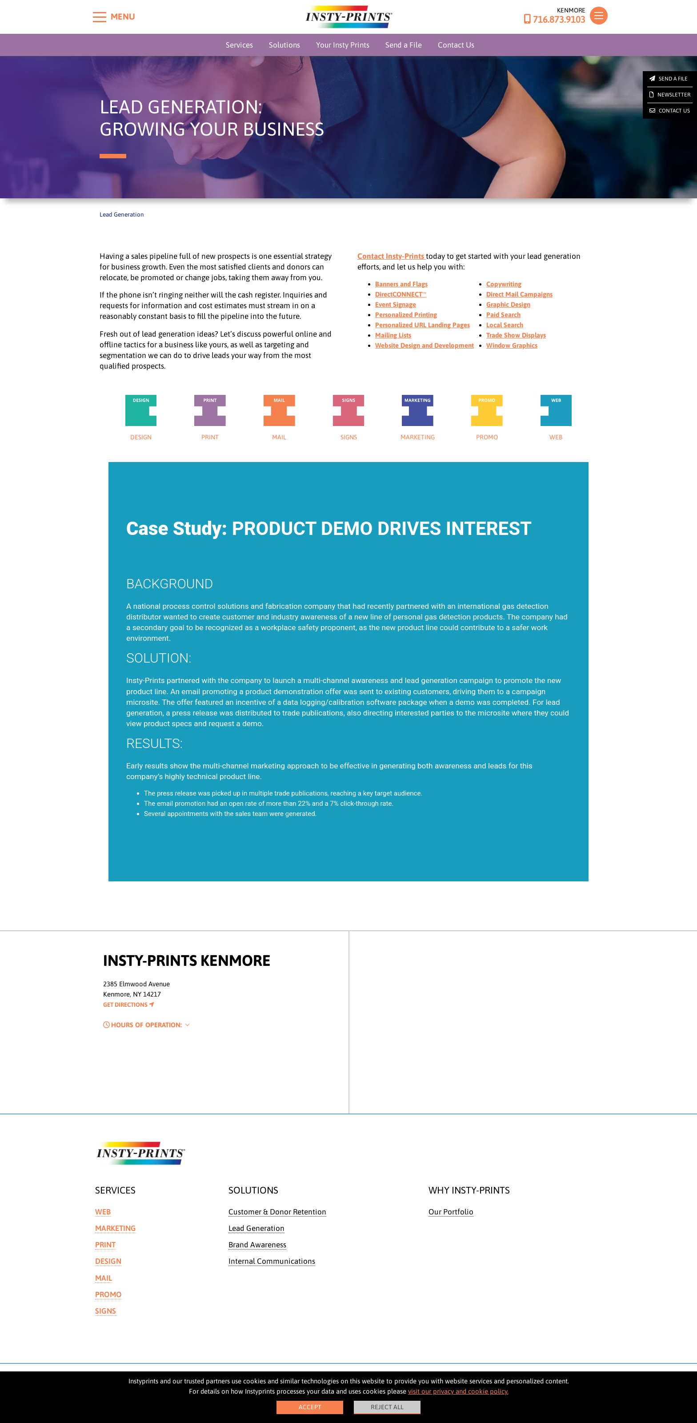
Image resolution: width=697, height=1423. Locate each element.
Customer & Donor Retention (277, 1218)
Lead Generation (256, 1234)
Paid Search (503, 314)
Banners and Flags (401, 284)
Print (105, 1251)
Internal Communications (271, 1268)
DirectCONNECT (400, 294)
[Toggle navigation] (599, 15)
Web (103, 1218)
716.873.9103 (554, 19)
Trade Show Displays (516, 335)
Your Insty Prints (342, 44)
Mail (103, 1284)
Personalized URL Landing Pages (422, 325)
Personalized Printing (406, 314)
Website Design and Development (424, 345)
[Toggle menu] (99, 17)
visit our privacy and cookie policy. (458, 1391)
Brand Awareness (257, 1251)
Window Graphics (511, 345)
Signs (105, 1317)
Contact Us (456, 44)
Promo (108, 1301)
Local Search (504, 325)
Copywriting (503, 284)
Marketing (115, 1234)
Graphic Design (508, 304)
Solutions (284, 44)
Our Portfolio (451, 1218)
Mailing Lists (393, 335)
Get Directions (128, 1011)
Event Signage (395, 304)
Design (108, 1268)
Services (239, 44)
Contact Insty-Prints (391, 256)
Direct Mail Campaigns (519, 294)
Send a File (403, 44)
